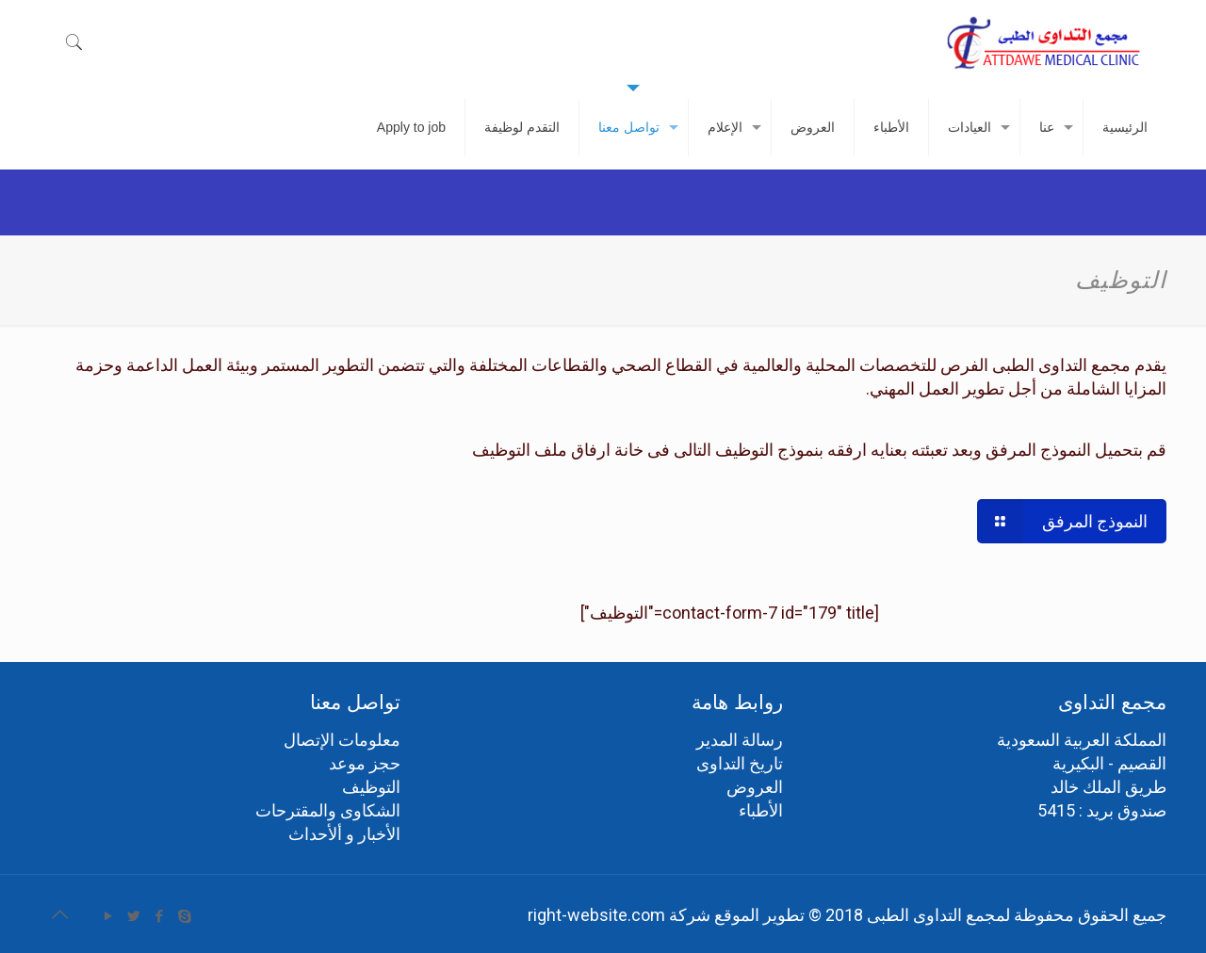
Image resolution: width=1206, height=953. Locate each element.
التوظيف (371, 787)
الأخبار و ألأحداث (344, 834)
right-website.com (596, 915)
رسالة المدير (739, 740)
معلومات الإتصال (342, 740)
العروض (754, 787)
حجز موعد (364, 763)
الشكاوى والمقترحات (327, 810)
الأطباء (761, 810)
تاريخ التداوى (739, 763)
